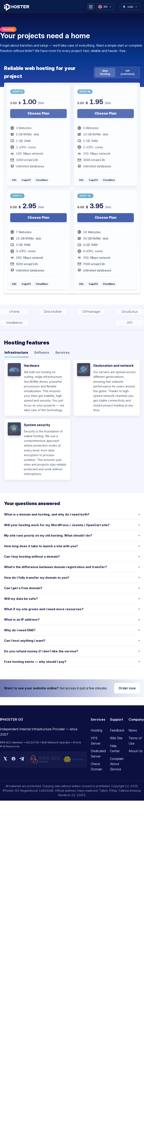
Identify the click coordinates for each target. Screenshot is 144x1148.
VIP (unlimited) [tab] (127, 72)
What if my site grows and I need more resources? (43, 609)
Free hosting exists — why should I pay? (35, 662)
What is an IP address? (22, 619)
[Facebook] (13, 759)
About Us (135, 751)
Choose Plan (38, 113)
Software (41, 353)
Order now (127, 688)
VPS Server (96, 740)
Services (62, 353)
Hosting (96, 730)
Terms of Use (135, 740)
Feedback (117, 730)
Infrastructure (16, 353)
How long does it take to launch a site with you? (41, 546)
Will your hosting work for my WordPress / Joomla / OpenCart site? (57, 525)
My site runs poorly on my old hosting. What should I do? (48, 535)
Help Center (115, 748)
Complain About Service (117, 764)
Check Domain (96, 766)
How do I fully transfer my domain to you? (36, 578)
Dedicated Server (98, 753)
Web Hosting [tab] (105, 72)
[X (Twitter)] (5, 759)
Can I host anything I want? (24, 641)
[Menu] (90, 6)
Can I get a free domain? (23, 588)
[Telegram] (21, 759)
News (132, 730)
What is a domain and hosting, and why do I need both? (46, 514)
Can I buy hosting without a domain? (32, 556)
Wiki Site (116, 738)
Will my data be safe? (21, 599)
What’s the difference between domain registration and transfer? (55, 567)
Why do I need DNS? (19, 630)
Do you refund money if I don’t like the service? (41, 651)
